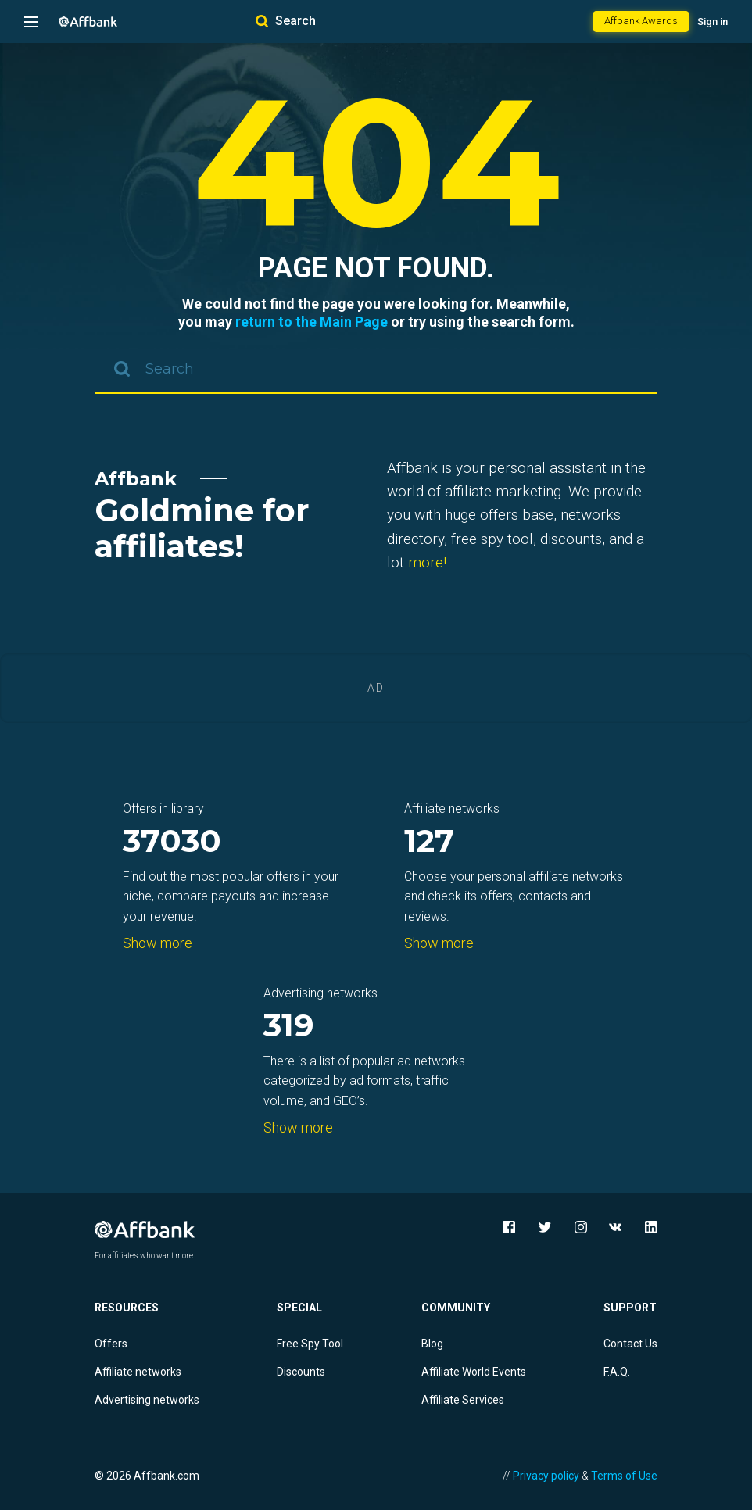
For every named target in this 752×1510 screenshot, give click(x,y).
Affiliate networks (138, 1371)
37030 (172, 842)
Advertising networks (147, 1399)
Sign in (712, 21)
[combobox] (376, 370)
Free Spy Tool (310, 1343)
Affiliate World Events (473, 1371)
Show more (157, 943)
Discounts (301, 1371)
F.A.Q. (616, 1371)
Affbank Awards (641, 21)
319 (288, 1026)
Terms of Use (624, 1475)
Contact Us (630, 1343)
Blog (432, 1343)
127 (429, 842)
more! (427, 562)
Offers (111, 1343)
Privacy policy (546, 1475)
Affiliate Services (462, 1399)
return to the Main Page (311, 321)
